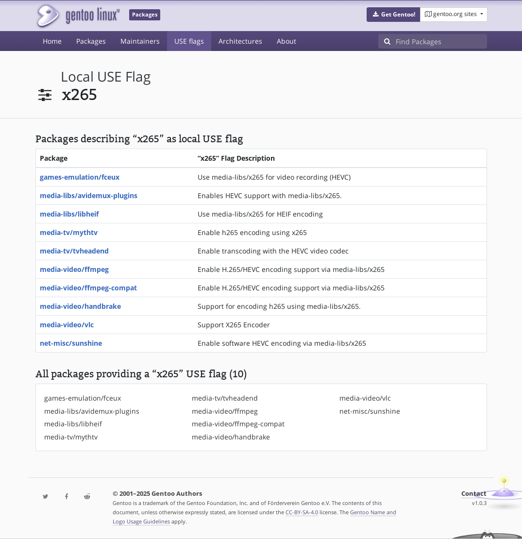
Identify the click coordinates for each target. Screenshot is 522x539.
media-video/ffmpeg (74, 269)
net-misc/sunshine (71, 343)
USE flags (189, 41)
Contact (474, 493)
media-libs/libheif (69, 214)
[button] (394, 14)
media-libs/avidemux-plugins (88, 195)
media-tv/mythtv (69, 232)
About (286, 41)
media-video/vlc (67, 324)
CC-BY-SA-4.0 (302, 512)
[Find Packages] (441, 41)
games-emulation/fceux (79, 177)
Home (52, 41)
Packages (91, 41)
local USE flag (106, 76)
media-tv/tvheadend (74, 250)
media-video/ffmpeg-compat (88, 287)
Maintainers (140, 41)
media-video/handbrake (80, 306)
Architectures (240, 41)
